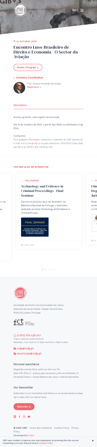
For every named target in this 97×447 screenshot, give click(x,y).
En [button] (74, 10)
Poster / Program (28, 67)
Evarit (31, 435)
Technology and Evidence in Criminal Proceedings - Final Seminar (42, 191)
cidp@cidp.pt (25, 348)
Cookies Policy (61, 427)
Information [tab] (20, 105)
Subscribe (24, 407)
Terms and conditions (40, 427)
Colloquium (32, 180)
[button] (42, 269)
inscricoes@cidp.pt (30, 143)
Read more (33, 87)
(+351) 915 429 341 (29, 335)
